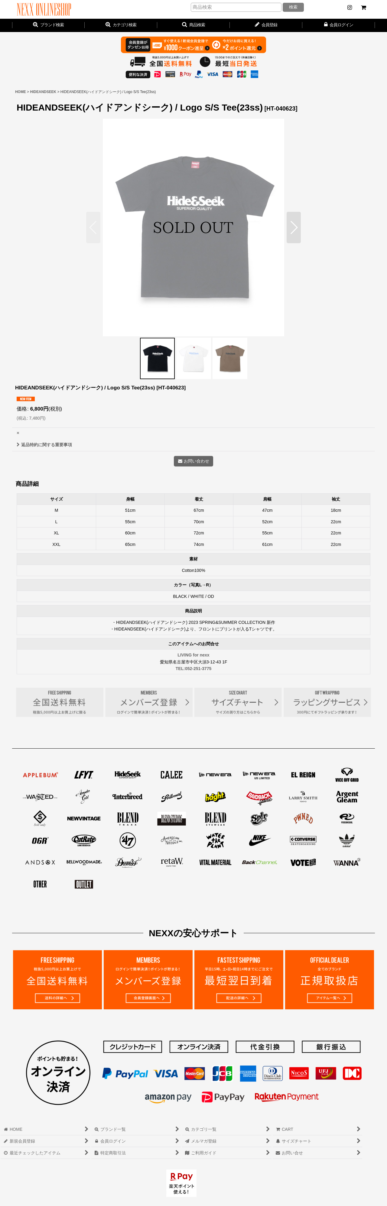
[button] (193, 25)
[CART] (363, 7)
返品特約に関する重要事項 (44, 444)
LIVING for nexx (193, 655)
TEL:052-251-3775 (194, 668)
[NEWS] (349, 7)
